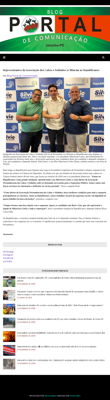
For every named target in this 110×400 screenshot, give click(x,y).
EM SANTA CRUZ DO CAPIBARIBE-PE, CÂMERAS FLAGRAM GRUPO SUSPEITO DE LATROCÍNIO (61, 360)
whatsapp (8, 251)
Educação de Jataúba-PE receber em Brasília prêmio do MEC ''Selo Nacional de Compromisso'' (60, 305)
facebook (8, 258)
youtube (7, 261)
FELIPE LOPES (75, 395)
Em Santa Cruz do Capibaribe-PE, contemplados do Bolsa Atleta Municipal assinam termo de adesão (59, 279)
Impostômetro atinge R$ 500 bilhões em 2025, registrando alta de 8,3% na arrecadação (56, 346)
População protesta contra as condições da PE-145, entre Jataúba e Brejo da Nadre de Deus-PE (60, 319)
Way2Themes (50, 395)
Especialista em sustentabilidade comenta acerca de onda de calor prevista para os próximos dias (61, 332)
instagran (8, 254)
